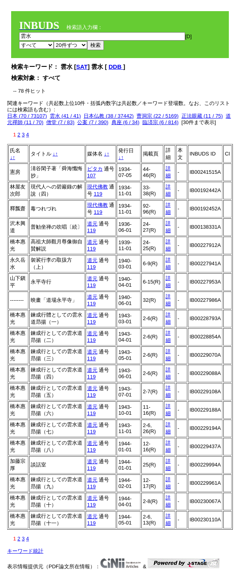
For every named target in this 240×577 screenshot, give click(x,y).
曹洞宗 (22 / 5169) (158, 116)
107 (91, 176)
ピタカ (95, 169)
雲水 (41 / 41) (65, 116)
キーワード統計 (25, 551)
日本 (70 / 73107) (27, 116)
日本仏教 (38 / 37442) (109, 116)
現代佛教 (97, 187)
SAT (82, 66)
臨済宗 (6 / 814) (160, 122)
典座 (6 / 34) (125, 122)
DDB (116, 66)
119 (98, 194)
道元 (92, 224)
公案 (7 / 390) (92, 122)
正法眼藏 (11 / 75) (202, 116)
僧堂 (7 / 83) (60, 122)
